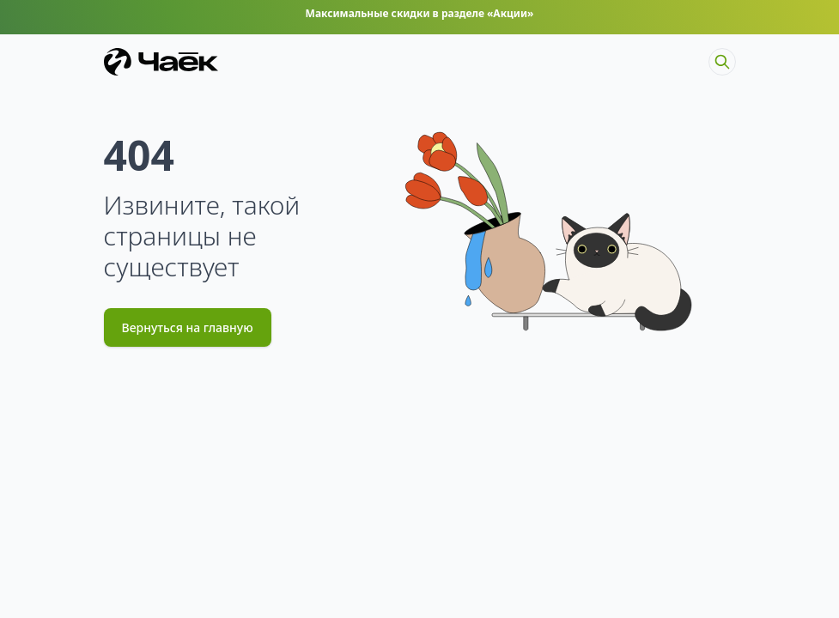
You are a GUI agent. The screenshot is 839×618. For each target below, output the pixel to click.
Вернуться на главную (187, 327)
